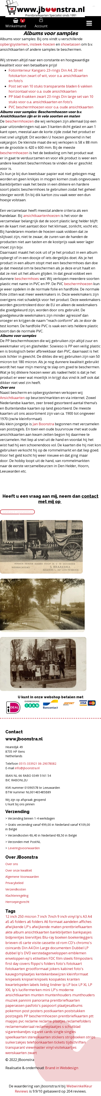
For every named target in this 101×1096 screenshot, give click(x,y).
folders (49, 963)
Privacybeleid (14, 883)
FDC (52, 958)
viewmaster (35, 1047)
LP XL (82, 984)
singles (70, 1031)
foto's (61, 963)
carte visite (32, 942)
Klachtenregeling (16, 895)
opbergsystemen (14, 44)
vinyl (50, 1047)
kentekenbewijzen (51, 974)
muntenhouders (58, 995)
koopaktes (57, 979)
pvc (21, 1021)
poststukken (74, 1011)
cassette (48, 942)
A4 (90, 916)
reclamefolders (78, 1021)
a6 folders (35, 921)
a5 (7, 921)
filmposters (83, 958)
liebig (44, 984)
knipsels (41, 979)
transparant (15, 1047)
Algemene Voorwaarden (22, 877)
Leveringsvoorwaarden (24, 848)
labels (34, 984)
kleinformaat (77, 974)
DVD (27, 953)
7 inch (42, 916)
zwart (32, 1052)
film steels (64, 958)
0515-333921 (28, 763)
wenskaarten (16, 1052)
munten (37, 995)
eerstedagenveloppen (49, 953)
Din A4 (27, 948)
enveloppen (14, 958)
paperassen (14, 1005)
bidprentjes (14, 937)
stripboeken (75, 1037)
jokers (54, 968)
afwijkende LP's (18, 926)
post (25, 1011)
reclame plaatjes (52, 1021)
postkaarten (54, 1011)
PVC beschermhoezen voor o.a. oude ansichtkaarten (51, 107)
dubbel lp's (14, 953)
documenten (60, 948)
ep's (28, 958)
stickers (58, 1037)
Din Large (41, 948)
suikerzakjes (15, 1042)
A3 (85, 916)
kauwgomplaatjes (20, 974)
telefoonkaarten (40, 1042)
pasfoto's (33, 1005)
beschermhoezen (19, 121)
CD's (71, 942)
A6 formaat (53, 921)
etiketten (40, 958)
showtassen (70, 44)
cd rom (61, 942)
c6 (20, 942)
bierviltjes (33, 937)
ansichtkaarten (37, 932)
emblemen (77, 953)
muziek (11, 1000)
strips (90, 1037)
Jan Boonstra (43, 424)
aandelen (70, 921)
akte (8, 932)
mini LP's (50, 989)
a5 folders (18, 921)
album (18, 932)
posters (36, 1011)
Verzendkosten (15, 889)
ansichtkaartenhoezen (41, 215)
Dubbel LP (80, 948)
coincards (13, 948)
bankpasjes (82, 932)
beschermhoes (27, 278)
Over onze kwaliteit (18, 870)
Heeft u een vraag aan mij (30, 496)
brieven (11, 942)
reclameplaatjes (48, 1026)
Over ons (11, 864)
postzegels (14, 1016)
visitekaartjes (65, 1047)
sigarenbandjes (18, 1031)
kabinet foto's (72, 968)
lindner (56, 984)
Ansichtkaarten (12, 397)
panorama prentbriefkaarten (56, 1000)
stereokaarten (39, 1037)
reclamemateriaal (19, 1026)
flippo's (37, 963)
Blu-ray (48, 937)
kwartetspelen (17, 984)
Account (41, 26)
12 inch (11, 916)
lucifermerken (30, 989)
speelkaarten (16, 1037)
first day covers (17, 963)
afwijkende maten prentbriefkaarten (62, 926)
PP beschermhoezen (40, 1016)
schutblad (72, 1026)
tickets (59, 1042)
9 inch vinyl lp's (69, 916)
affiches (85, 921)
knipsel (28, 979)
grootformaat (37, 968)
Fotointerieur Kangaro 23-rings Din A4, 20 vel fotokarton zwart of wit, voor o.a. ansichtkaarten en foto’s (48, 75)
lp (64, 984)
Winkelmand (15, 26)
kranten (73, 979)
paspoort (49, 1005)
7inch (52, 916)
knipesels (13, 979)
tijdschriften (76, 1042)
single (58, 1031)
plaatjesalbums (70, 1005)
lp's (15, 989)
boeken (61, 937)
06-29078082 (47, 763)
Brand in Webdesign (61, 1067)
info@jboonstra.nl (27, 768)
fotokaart (74, 963)
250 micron (27, 916)
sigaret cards (42, 1031)
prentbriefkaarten (73, 1016)
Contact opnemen (17, 512)
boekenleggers (80, 937)
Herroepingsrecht (17, 902)
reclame (31, 1021)
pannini (24, 1000)
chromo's (84, 942)
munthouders (83, 995)
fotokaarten (15, 968)
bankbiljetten (61, 932)
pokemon (13, 1011)
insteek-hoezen (42, 44)
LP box (72, 984)
